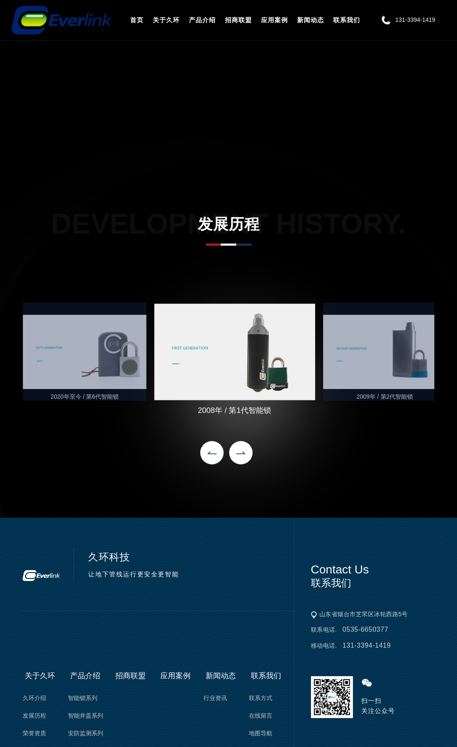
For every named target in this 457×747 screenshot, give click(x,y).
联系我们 (346, 19)
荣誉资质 (34, 733)
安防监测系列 (85, 733)
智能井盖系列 (85, 715)
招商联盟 (238, 19)
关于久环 (166, 19)
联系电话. (350, 629)
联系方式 (260, 698)
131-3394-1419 (407, 19)
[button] (212, 452)
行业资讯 (215, 698)
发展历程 (34, 715)
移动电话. (351, 645)
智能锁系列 (82, 698)
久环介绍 (34, 698)
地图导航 (260, 733)
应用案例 (274, 19)
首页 (137, 19)
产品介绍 (202, 19)
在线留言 (260, 715)
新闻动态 (310, 19)
